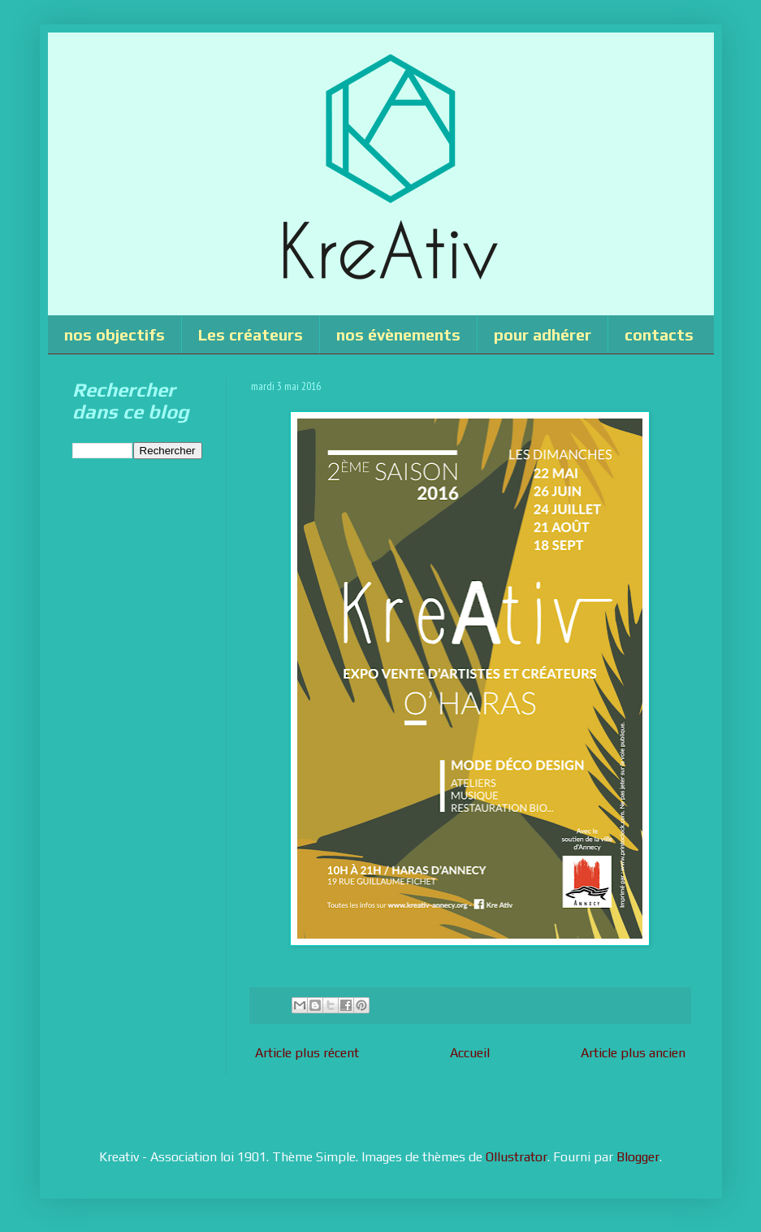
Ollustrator (516, 1157)
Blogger (637, 1157)
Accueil (470, 1053)
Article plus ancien (633, 1053)
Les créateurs (250, 334)
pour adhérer (542, 334)
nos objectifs (114, 334)
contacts (659, 334)
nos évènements (398, 334)
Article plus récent (307, 1053)
